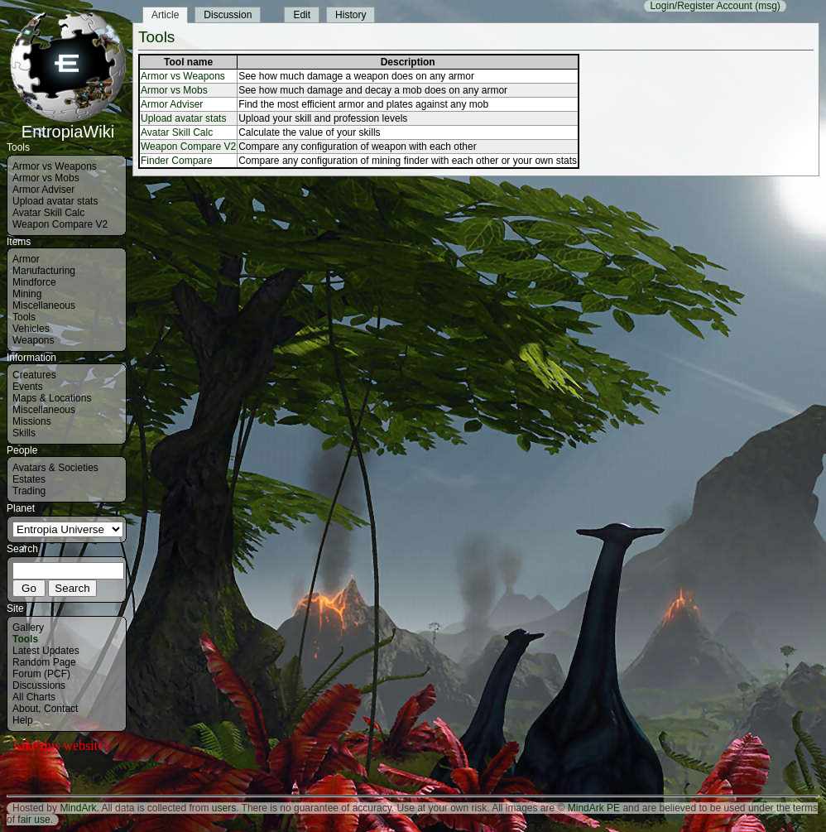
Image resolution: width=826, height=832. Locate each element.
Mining (26, 294)
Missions (31, 421)
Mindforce (34, 282)
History (350, 15)
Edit (301, 15)
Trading (29, 491)
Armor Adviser (43, 189)
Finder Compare (177, 160)
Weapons (33, 340)
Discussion (228, 15)
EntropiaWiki (68, 124)
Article (165, 15)
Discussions (38, 685)
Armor (26, 259)
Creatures (34, 375)
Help (22, 720)
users (224, 808)
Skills (24, 433)
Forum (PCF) (41, 674)
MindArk (78, 808)
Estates (29, 479)
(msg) (767, 6)
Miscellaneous (43, 305)
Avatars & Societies (55, 468)
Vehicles (31, 328)
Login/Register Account (701, 6)
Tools (24, 317)
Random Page (44, 662)
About (25, 708)
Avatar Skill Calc (48, 213)
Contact (61, 708)
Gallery (28, 627)
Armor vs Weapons (54, 166)
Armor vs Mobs (45, 178)
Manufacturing (43, 271)
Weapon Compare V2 (60, 224)
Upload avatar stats (55, 201)
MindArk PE (594, 808)
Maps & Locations (51, 398)
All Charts (33, 697)
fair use (33, 819)
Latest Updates (45, 650)
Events (27, 386)
